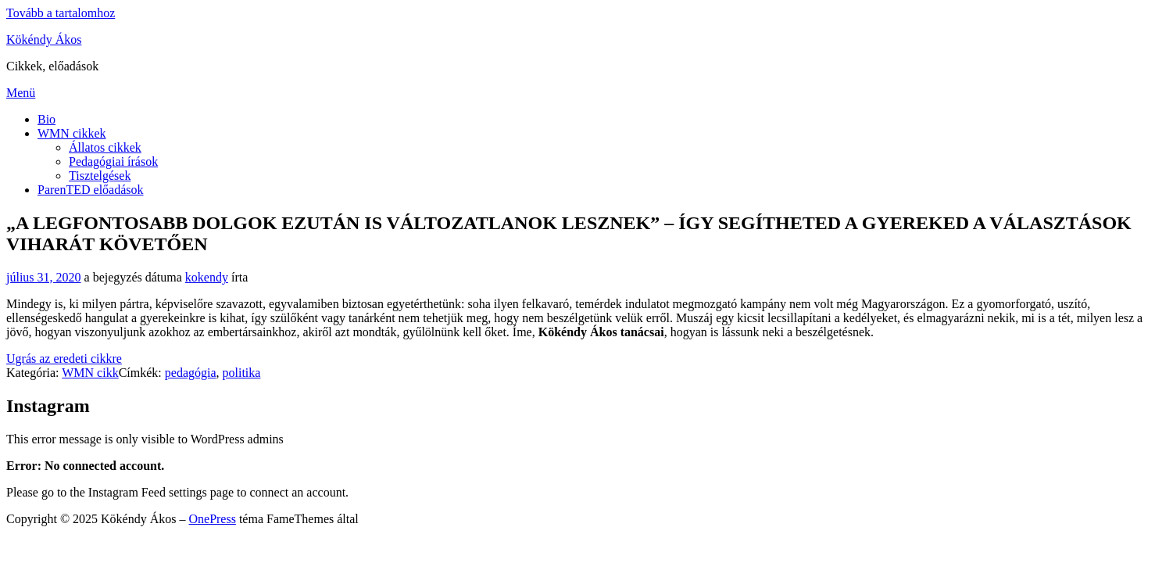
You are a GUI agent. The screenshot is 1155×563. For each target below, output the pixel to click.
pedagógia (190, 372)
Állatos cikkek (105, 147)
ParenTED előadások (91, 189)
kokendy (206, 277)
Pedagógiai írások (113, 161)
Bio (46, 119)
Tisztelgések (100, 175)
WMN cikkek (72, 133)
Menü (20, 92)
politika (242, 372)
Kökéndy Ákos (43, 39)
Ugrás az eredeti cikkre (64, 358)
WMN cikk (90, 372)
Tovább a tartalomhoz (60, 13)
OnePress (211, 518)
